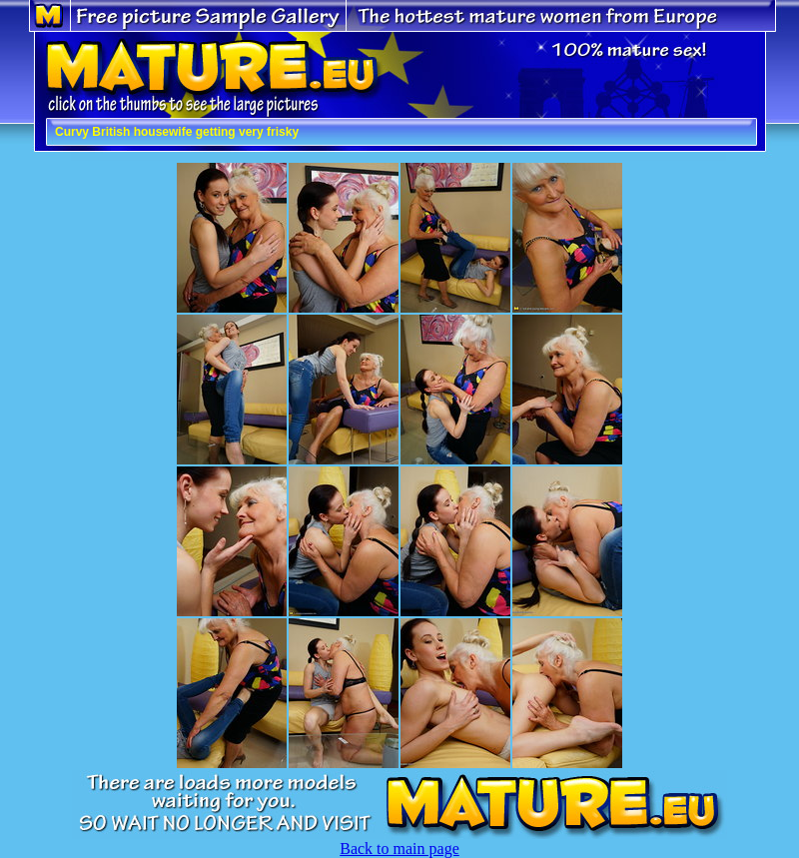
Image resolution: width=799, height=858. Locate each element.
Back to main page (399, 848)
